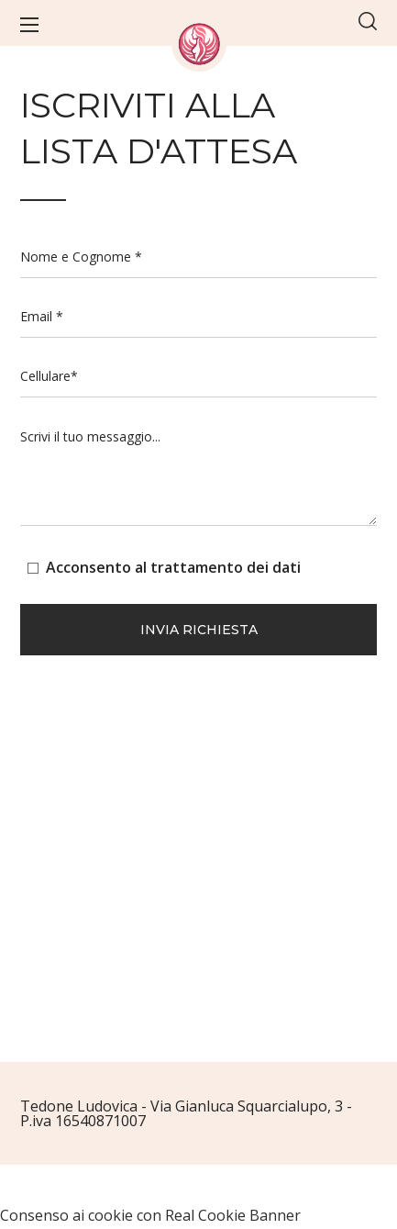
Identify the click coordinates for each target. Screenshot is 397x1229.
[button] (367, 23)
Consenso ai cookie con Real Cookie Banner (150, 1215)
